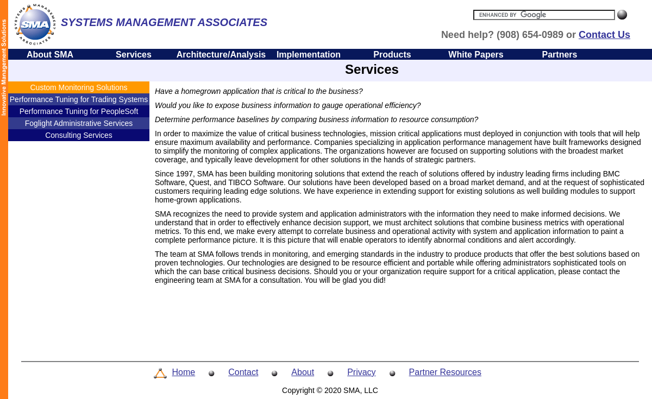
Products (392, 54)
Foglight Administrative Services (79, 123)
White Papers (475, 54)
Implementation (309, 54)
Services (134, 54)
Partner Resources (445, 372)
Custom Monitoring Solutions (79, 87)
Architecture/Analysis (221, 54)
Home (184, 372)
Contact (243, 372)
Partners (560, 54)
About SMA (50, 54)
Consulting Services (78, 135)
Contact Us (604, 34)
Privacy (361, 372)
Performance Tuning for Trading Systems (79, 99)
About (302, 372)
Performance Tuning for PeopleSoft (79, 111)
